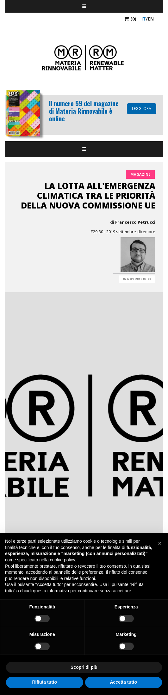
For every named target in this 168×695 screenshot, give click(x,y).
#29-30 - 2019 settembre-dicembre (122, 231)
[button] (160, 543)
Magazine (140, 174)
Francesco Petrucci (135, 222)
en (151, 19)
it (143, 19)
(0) (130, 19)
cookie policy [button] (62, 559)
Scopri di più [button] (84, 667)
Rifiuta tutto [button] (44, 682)
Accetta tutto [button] (123, 682)
